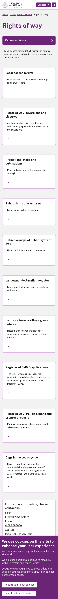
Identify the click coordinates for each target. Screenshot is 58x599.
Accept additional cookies (19, 584)
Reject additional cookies (19, 593)
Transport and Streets (21, 14)
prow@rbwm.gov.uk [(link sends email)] (17, 517)
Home (5, 14)
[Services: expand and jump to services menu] (43, 4)
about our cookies (44, 571)
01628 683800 (13, 525)
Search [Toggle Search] (54, 4)
